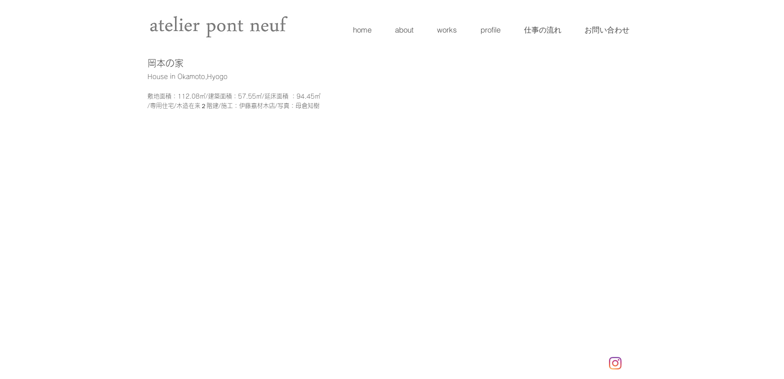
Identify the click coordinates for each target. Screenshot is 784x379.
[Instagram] (615, 363)
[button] (193, 180)
